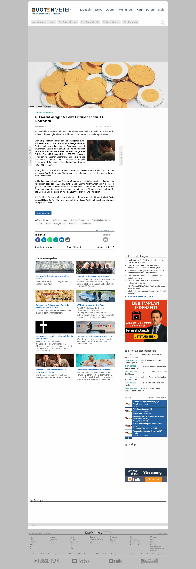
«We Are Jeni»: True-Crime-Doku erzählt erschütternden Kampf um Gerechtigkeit (144, 266)
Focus (48, 223)
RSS (31, 539)
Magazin (86, 10)
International (74, 545)
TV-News (73, 539)
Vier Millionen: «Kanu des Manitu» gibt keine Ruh (143, 361)
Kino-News (133, 539)
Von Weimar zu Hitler (43, 22)
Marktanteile (94, 541)
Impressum (153, 550)
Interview (53, 543)
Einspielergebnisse (136, 543)
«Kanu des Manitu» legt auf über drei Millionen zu (146, 367)
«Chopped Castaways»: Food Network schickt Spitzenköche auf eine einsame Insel (146, 271)
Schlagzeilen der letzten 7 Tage (140, 296)
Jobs (151, 541)
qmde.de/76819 (109, 230)
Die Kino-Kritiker (135, 541)
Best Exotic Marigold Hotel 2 (98, 220)
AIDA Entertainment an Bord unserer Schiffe (138, 411)
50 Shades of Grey (60, 220)
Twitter (32, 549)
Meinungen (126, 10)
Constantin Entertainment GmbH (143, 425)
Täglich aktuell (95, 543)
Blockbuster (106, 554)
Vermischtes (74, 541)
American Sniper (77, 220)
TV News (80, 554)
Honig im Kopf (59, 223)
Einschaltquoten (89, 554)
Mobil (32, 543)
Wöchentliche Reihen (97, 539)
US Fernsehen (72, 554)
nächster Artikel (105, 247)
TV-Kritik (112, 541)
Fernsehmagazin (53, 554)
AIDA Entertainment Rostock (144, 418)
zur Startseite (74, 247)
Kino (140, 10)
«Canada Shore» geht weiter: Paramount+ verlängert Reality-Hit (144, 281)
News (98, 10)
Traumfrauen (86, 223)
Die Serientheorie (68, 22)
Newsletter (33, 541)
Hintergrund (54, 539)
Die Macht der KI (90, 22)
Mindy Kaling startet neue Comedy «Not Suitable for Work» (147, 292)
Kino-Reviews (114, 543)
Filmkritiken (63, 554)
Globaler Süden (111, 22)
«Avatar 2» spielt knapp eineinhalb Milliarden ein (142, 389)
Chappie (39, 223)
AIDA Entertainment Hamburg (142, 403)
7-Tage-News (34, 545)
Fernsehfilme (115, 554)
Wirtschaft (73, 543)
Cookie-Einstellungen (157, 548)
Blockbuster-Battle (136, 545)
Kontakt (152, 543)
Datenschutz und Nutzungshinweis (155, 546)
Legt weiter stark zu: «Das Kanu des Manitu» (146, 372)
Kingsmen (73, 223)
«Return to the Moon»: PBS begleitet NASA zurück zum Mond (145, 276)
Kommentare (43, 213)
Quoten (110, 10)
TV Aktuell (44, 554)
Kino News (36, 554)
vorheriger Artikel (44, 247)
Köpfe (72, 547)
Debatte (112, 539)
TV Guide (99, 554)
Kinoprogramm (135, 554)
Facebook (33, 547)
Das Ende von (130, 22)
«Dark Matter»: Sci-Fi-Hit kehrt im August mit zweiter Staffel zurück (146, 261)
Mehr (161, 10)
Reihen (52, 541)
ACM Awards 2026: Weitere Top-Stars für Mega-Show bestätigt (147, 287)
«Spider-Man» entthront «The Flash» (144, 384)
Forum (150, 10)
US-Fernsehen (74, 549)
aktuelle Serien (124, 554)
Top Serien (160, 554)
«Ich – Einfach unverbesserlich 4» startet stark (145, 378)
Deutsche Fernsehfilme (148, 554)
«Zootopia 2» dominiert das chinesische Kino (144, 355)
